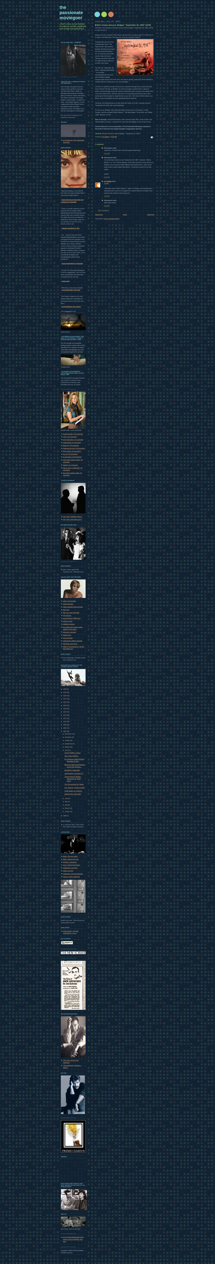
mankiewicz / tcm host (70, 868)
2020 (65, 689)
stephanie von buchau (70, 644)
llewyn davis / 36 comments (72, 451)
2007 (65, 731)
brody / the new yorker (70, 856)
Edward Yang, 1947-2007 (73, 794)
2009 (65, 725)
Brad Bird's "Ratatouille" (72, 770)
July (66, 750)
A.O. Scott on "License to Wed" (75, 787)
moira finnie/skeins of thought (72, 263)
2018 (65, 695)
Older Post (150, 214)
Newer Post (99, 214)
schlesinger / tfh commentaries (73, 874)
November (68, 737)
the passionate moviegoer (71, 12)
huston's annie (67, 621)
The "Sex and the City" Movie (74, 784)
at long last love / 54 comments (73, 440)
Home (125, 214)
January (67, 811)
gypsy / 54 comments (70, 437)
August (67, 747)
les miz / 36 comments (70, 454)
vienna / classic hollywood (71, 876)
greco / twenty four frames (71, 865)
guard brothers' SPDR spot (71, 618)
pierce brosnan (68, 638)
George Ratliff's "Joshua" (73, 753)
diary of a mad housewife (71, 612)
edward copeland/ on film (70, 228)
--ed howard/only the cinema (71, 306)
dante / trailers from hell (70, 859)
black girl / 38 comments (71, 445)
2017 (65, 699)
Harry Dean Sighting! (71, 756)
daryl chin (66, 610)
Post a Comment (103, 210)
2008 (65, 728)
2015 (65, 705)
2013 (65, 712)
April (66, 805)
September (68, 744)
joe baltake (108, 181)
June (66, 798)
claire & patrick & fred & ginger (73, 607)
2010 (65, 721)
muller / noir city (68, 871)
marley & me (67, 635)
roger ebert (66, 281)
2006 (65, 815)
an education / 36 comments (72, 457)
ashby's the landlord (69, 601)
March (67, 808)
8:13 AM (106, 206)
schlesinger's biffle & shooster (72, 641)
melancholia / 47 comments (72, 442)
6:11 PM (107, 153)
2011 (65, 718)
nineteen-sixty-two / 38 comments (74, 448)
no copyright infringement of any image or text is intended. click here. (73, 1239)
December (68, 734)
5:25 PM (107, 196)
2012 (65, 715)
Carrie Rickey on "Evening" (73, 791)
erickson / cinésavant (70, 862)
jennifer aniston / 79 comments (73, 434)
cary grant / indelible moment (72, 516)
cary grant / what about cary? (72, 519)
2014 (65, 708)
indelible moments (69, 624)
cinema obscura (68, 604)
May (66, 801)
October (67, 740)
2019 (65, 692)
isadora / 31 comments (70, 465)
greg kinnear (67, 615)
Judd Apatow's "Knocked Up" (74, 773)
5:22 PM (107, 177)
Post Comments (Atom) (111, 219)
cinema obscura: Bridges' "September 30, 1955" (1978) (73, 779)
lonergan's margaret (69, 632)
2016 (65, 702)
